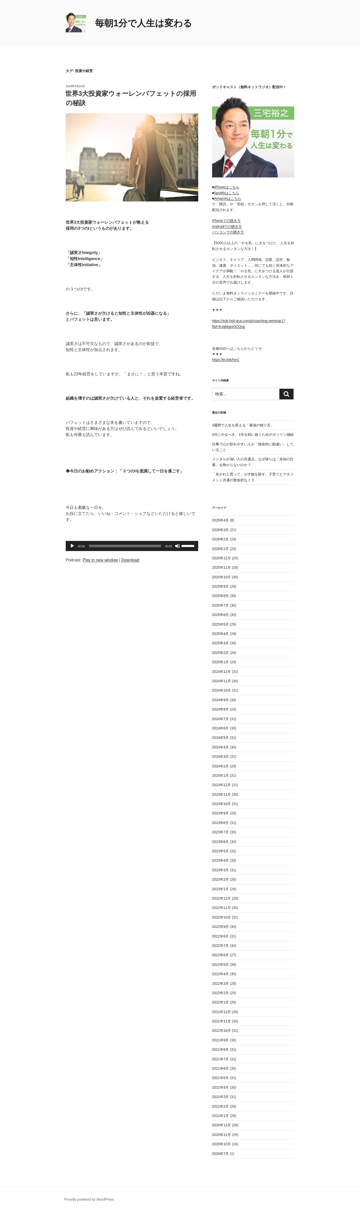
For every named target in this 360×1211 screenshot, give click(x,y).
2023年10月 (221, 804)
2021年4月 (220, 1087)
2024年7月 (220, 719)
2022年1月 (220, 1002)
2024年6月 (220, 728)
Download (130, 560)
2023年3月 (220, 870)
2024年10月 (221, 690)
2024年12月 (221, 672)
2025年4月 (220, 634)
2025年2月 (220, 653)
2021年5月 (220, 1078)
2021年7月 (220, 1059)
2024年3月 (220, 757)
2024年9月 (220, 700)
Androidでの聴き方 (227, 226)
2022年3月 (220, 983)
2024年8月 (220, 709)
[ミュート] (177, 546)
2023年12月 (221, 785)
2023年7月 (220, 832)
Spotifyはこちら (226, 193)
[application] (132, 546)
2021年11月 (221, 1021)
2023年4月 (220, 860)
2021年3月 (220, 1097)
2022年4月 (220, 974)
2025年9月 (220, 586)
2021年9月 (220, 1040)
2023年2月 (220, 879)
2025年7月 (220, 605)
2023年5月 (220, 851)
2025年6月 (220, 615)
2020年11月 (221, 1135)
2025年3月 (220, 643)
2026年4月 (220, 520)
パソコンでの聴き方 (228, 232)
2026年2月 (220, 539)
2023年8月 (220, 823)
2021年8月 (220, 1049)
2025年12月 (221, 558)
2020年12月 (221, 1125)
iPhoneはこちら (226, 187)
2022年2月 (220, 993)
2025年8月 (220, 596)
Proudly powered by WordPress (89, 1199)
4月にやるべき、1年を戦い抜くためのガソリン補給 (253, 434)
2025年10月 (221, 577)
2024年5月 (220, 738)
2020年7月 (220, 1154)
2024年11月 (221, 681)
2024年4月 (220, 747)
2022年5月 (220, 965)
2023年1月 (220, 889)
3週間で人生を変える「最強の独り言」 (243, 425)
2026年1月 (220, 549)
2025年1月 (220, 662)
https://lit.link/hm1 (225, 360)
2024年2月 (220, 766)
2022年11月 (221, 908)
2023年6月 (220, 842)
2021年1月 (220, 1116)
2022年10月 (221, 917)
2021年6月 (220, 1068)
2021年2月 (220, 1106)
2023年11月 (221, 794)
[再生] (72, 546)
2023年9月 (220, 813)
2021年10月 (221, 1031)
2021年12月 (221, 1012)
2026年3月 (220, 530)
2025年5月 (220, 624)
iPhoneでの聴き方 (226, 221)
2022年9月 (220, 927)
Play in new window (100, 560)
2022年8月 (220, 936)
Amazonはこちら (227, 198)
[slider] (125, 546)
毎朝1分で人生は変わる (143, 23)
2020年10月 (221, 1144)
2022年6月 (220, 955)
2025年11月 (221, 567)
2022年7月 (220, 946)
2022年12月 (221, 898)
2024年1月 (220, 775)
